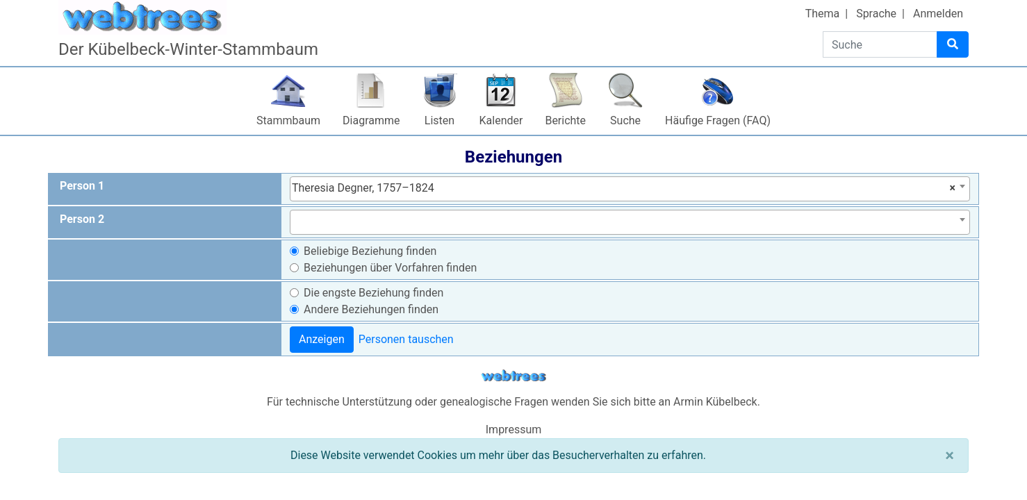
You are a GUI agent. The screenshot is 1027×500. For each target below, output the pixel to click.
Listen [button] (439, 120)
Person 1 (82, 185)
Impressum (514, 429)
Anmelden (938, 13)
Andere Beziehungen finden (371, 309)
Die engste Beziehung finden (373, 292)
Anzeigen (322, 339)
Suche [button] (625, 120)
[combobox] (630, 188)
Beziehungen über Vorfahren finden (390, 267)
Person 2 (82, 219)
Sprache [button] (876, 13)
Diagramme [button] (371, 120)
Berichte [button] (565, 120)
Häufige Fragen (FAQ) (718, 120)
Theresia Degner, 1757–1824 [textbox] (623, 188)
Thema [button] (822, 13)
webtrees (513, 376)
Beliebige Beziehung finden (370, 251)
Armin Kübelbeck (715, 401)
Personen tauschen (406, 339)
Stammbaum (288, 120)
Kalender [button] (501, 120)
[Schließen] (949, 455)
